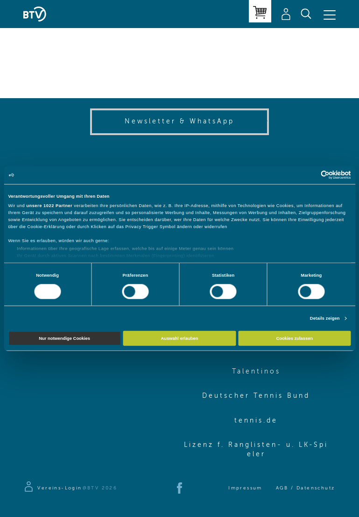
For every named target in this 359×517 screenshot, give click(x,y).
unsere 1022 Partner (49, 205)
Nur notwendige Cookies (64, 338)
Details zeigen (325, 318)
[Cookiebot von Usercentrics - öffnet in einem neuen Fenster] (310, 175)
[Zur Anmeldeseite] (52, 488)
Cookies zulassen (294, 338)
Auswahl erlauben (179, 338)
